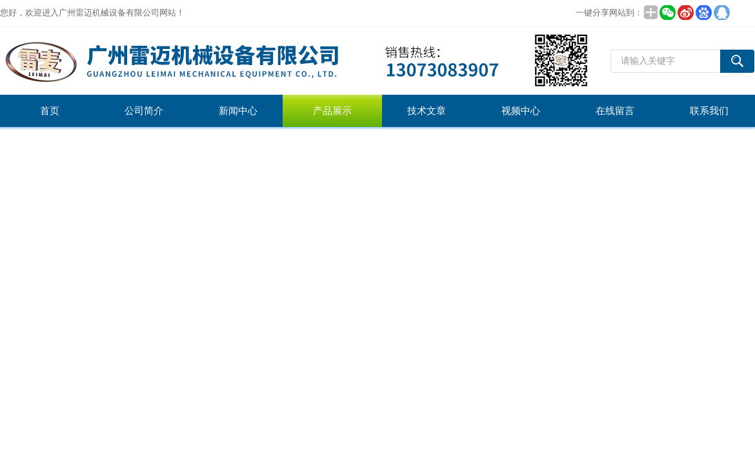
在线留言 (615, 111)
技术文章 (426, 111)
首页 (49, 111)
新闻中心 (238, 111)
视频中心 (520, 111)
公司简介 (144, 111)
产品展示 (332, 111)
